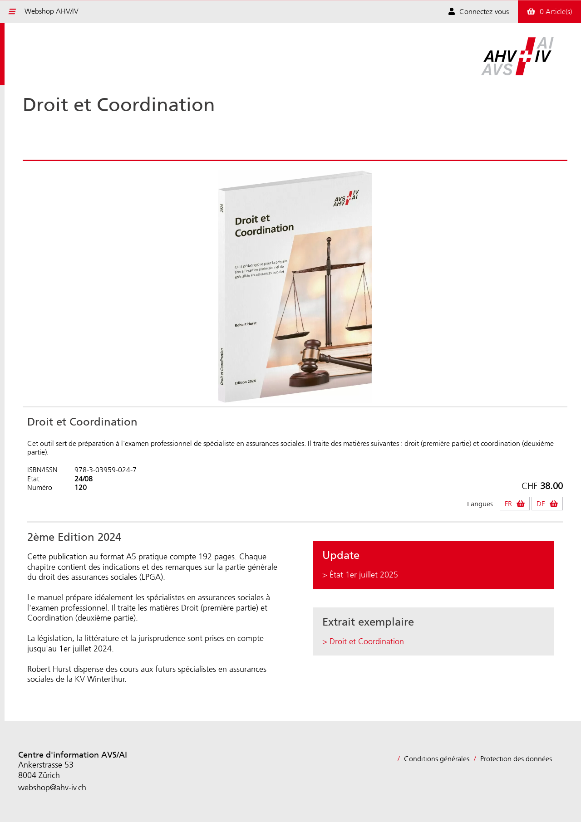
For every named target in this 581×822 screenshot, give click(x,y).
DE (541, 503)
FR (508, 503)
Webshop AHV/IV (52, 11)
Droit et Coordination (367, 641)
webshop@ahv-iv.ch (52, 788)
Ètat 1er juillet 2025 (364, 575)
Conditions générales (436, 758)
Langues (480, 504)
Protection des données (516, 758)
